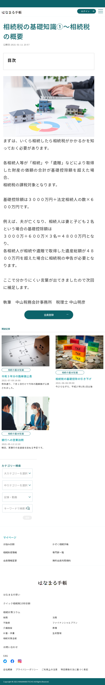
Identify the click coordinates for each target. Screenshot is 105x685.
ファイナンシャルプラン (65, 622)
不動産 (6, 622)
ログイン (85, 11)
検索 (27, 517)
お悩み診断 (9, 544)
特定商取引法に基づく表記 (74, 669)
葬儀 (54, 627)
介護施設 (7, 627)
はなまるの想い (11, 594)
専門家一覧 (58, 552)
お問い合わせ (10, 647)
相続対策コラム (11, 612)
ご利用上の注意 (50, 669)
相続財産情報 (10, 552)
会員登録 (49, 315)
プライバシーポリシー (27, 669)
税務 (5, 617)
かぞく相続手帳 (60, 544)
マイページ (9, 537)
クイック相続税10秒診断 (17, 603)
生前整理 (57, 633)
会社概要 (7, 669)
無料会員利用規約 (61, 560)
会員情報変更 (10, 560)
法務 (54, 617)
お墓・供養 (9, 633)
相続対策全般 (10, 638)
